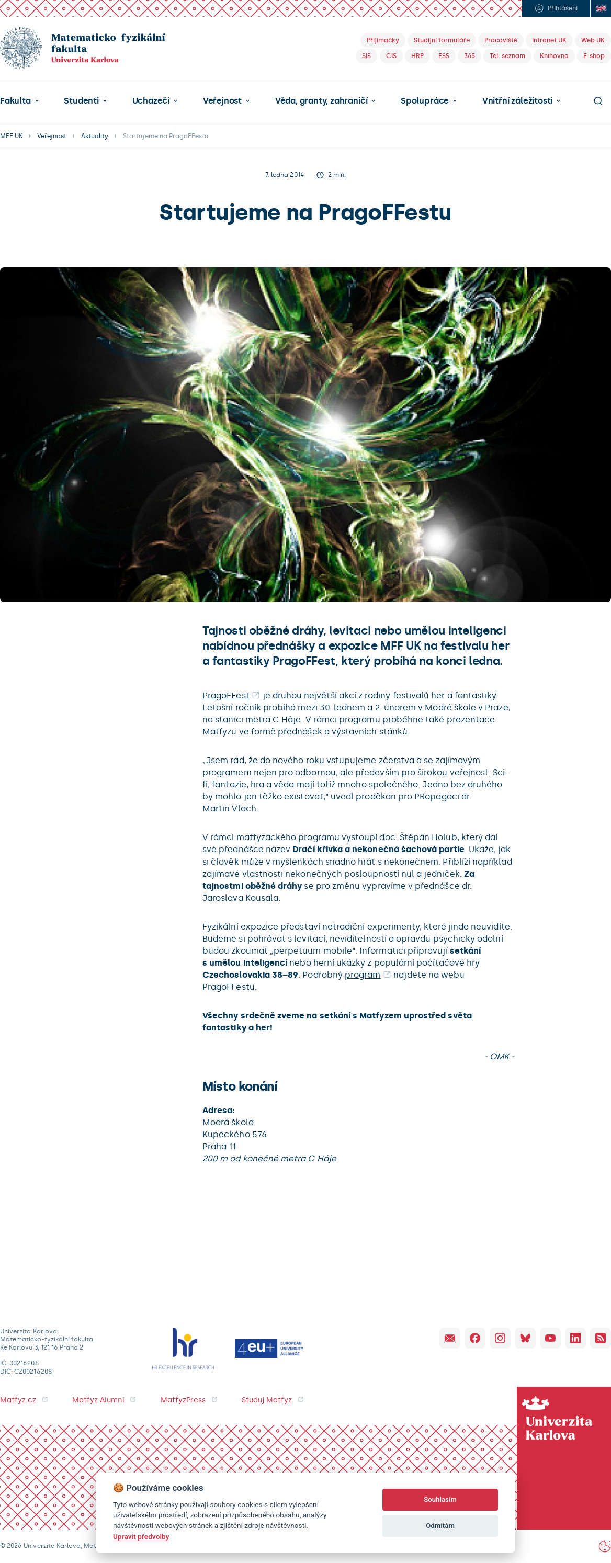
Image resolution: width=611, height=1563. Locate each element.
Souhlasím (440, 1499)
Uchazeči (150, 101)
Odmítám (440, 1526)
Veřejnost (222, 101)
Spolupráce (425, 101)
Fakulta (15, 101)
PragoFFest (226, 695)
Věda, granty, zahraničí (321, 101)
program (362, 975)
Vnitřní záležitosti (517, 101)
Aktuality (94, 136)
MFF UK (11, 136)
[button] (19, 101)
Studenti (81, 101)
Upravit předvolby (141, 1536)
